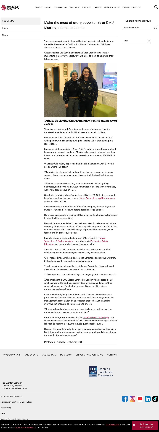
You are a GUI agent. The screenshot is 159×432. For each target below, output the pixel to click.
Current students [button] (131, 7)
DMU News (66, 355)
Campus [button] (98, 7)
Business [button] (86, 7)
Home (5, 28)
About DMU (8, 21)
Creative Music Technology (96, 317)
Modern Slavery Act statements (14, 419)
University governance (89, 355)
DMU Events (31, 355)
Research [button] (75, 7)
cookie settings (112, 424)
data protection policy (25, 427)
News (5, 35)
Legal (3, 413)
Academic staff (11, 355)
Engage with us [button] (112, 7)
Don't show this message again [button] (146, 425)
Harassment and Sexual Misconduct (16, 402)
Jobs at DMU (49, 355)
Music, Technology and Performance (97, 198)
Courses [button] (38, 7)
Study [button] (48, 7)
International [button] (60, 7)
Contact (112, 355)
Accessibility (6, 408)
